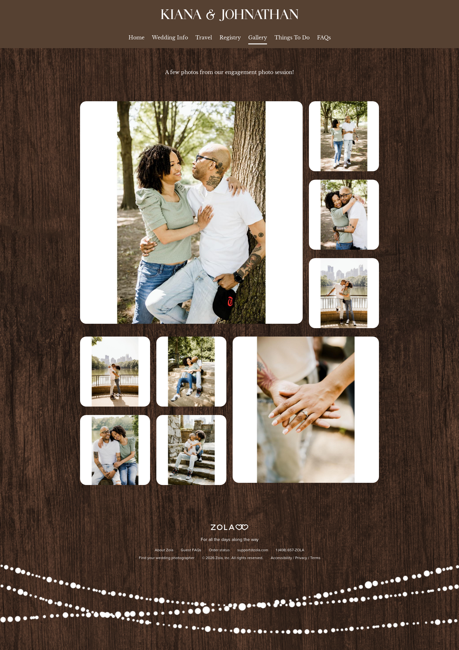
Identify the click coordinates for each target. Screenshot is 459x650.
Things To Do (292, 37)
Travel (203, 37)
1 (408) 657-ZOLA (290, 550)
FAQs (324, 37)
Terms (315, 558)
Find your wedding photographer (166, 558)
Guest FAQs (191, 550)
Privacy (301, 558)
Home (136, 37)
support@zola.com (252, 550)
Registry (230, 37)
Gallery (257, 37)
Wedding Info (170, 37)
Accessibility (281, 558)
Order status (219, 550)
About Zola (164, 550)
